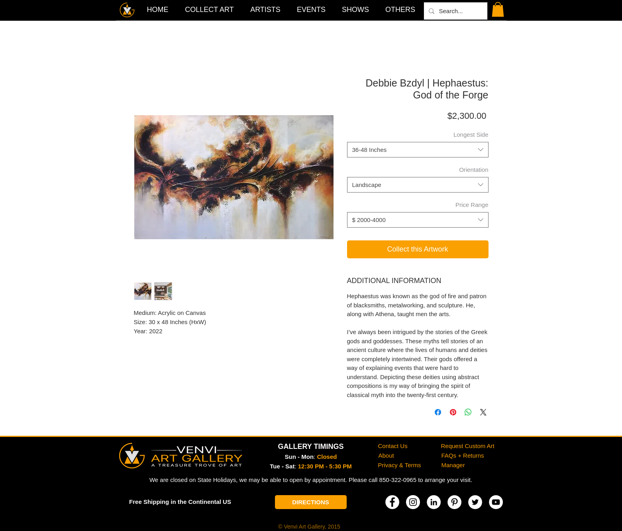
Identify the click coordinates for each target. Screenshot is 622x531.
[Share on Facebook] (438, 412)
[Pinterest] (454, 502)
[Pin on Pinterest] (453, 412)
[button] (400, 9)
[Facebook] (392, 502)
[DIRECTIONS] (311, 502)
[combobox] (418, 149)
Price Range (472, 204)
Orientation (473, 169)
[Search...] (455, 11)
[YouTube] (496, 502)
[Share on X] (483, 412)
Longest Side (471, 134)
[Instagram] (413, 502)
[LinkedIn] (434, 502)
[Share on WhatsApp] (468, 412)
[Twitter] (475, 502)
